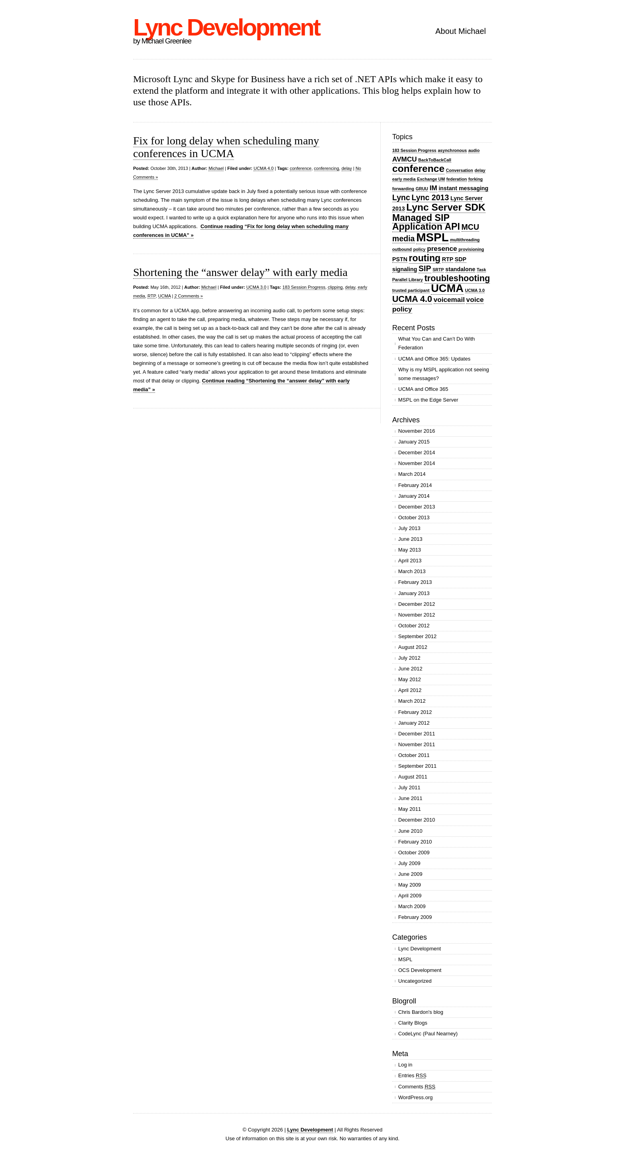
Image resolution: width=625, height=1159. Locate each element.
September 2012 (417, 636)
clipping (335, 287)
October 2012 (414, 626)
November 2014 (416, 463)
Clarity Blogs (412, 1023)
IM (433, 188)
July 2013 (409, 528)
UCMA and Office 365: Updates (434, 359)
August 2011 (412, 777)
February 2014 (415, 485)
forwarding (403, 188)
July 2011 (409, 787)
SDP (460, 259)
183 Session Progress (304, 287)
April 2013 (410, 561)
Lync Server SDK (445, 207)
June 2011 (410, 798)
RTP (151, 296)
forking (475, 179)
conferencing (326, 168)
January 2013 (414, 593)
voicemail (449, 300)
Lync (401, 197)
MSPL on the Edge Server (428, 400)
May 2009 (409, 885)
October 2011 (414, 755)
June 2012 (410, 669)
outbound (402, 249)
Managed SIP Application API (426, 222)
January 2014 (414, 496)
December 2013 (416, 507)
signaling (404, 269)
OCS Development (419, 970)
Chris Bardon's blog (420, 1012)
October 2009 (414, 852)
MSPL (432, 237)
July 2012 (409, 658)
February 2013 (415, 582)
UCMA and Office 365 (423, 389)
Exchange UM (431, 179)
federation (456, 179)
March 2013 (412, 571)
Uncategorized (415, 981)
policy (419, 249)
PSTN (399, 259)
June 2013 (410, 539)
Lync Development (226, 27)
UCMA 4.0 (263, 168)
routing (425, 258)
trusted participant (411, 290)
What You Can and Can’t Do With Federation (436, 343)
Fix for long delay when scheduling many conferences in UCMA (226, 147)
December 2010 (416, 820)
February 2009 (415, 917)
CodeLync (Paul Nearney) (428, 1034)
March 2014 (412, 474)
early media (404, 179)
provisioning (471, 249)
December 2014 (416, 452)
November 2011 (416, 744)
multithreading (465, 239)
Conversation (459, 170)
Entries (412, 1075)
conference (300, 168)
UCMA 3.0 (256, 287)
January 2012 (414, 723)
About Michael (460, 31)
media (403, 238)
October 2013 (414, 517)
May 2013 (409, 550)
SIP (425, 268)
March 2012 (412, 701)
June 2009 (410, 874)
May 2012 (409, 679)
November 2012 (416, 615)
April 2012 (410, 690)
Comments (416, 1087)
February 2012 (415, 712)
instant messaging (463, 188)
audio (474, 150)
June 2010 (410, 831)
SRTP (438, 269)
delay (347, 168)
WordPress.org (415, 1097)
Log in (405, 1065)
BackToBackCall (434, 160)
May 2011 (409, 809)
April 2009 (410, 896)
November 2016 (416, 431)
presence (442, 248)
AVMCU (404, 159)
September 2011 (417, 766)
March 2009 (412, 906)
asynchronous (452, 150)
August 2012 (412, 647)
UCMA (164, 296)
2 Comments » (188, 296)
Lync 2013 (430, 197)
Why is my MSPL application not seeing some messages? (443, 374)
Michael (216, 168)
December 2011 (416, 734)
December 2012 (416, 604)
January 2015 (414, 442)
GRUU (422, 188)
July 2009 (409, 863)
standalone (460, 269)
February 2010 (415, 842)
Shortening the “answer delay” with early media (240, 272)
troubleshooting (457, 278)
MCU (471, 227)
